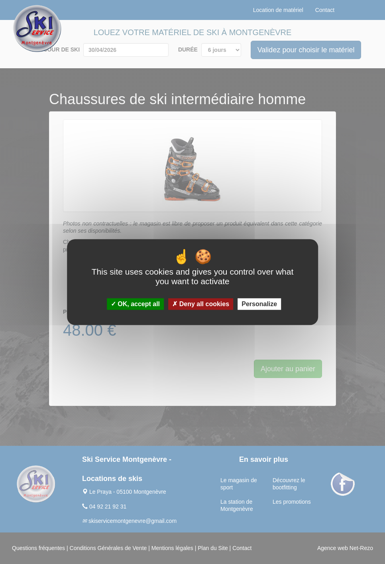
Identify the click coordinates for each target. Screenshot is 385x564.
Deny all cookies (200, 304)
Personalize (259, 304)
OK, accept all (135, 304)
